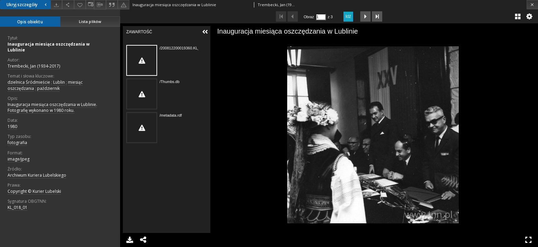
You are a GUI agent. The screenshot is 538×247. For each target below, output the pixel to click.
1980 (12, 126)
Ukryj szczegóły (27, 5)
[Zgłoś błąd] (123, 4)
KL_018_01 (17, 207)
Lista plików (90, 21)
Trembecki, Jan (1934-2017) (34, 66)
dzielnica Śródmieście (29, 82)
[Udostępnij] (68, 4)
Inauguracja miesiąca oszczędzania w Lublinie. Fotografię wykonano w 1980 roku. (52, 107)
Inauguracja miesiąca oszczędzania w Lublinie (49, 47)
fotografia (17, 142)
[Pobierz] (56, 4)
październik (48, 88)
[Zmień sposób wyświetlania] (90, 4)
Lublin (59, 82)
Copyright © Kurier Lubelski (34, 191)
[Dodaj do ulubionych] (80, 4)
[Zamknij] (532, 4)
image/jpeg (19, 159)
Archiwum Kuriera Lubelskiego (37, 175)
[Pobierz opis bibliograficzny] (100, 5)
